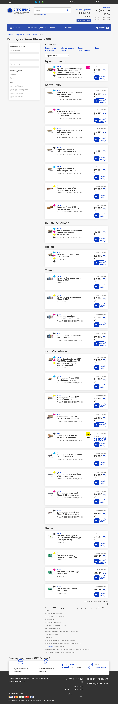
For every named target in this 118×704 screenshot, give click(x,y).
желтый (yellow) (18, 93)
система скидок (101, 667)
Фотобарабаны (84, 51)
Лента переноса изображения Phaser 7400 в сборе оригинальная (69, 233)
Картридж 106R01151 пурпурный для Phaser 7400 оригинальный (68, 114)
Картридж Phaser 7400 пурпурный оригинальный (68, 208)
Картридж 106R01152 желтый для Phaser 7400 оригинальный (69, 133)
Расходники (32, 28)
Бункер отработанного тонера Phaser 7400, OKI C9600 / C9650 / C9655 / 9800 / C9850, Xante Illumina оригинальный (69, 72)
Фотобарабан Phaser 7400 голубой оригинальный (68, 379)
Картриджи (49, 51)
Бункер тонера (50, 48)
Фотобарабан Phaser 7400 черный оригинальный (68, 436)
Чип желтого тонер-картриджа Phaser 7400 (67, 556)
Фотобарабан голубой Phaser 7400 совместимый (69, 456)
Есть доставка (49, 647)
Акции (52, 28)
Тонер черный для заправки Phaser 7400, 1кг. (69, 336)
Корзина (102, 28)
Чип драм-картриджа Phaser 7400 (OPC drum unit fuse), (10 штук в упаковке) (69, 538)
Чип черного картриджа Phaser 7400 (67, 589)
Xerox (14, 74)
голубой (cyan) (17, 86)
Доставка (43, 28)
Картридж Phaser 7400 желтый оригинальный (67, 189)
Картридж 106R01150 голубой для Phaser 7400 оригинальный (69, 94)
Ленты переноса (67, 48)
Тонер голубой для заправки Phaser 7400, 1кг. (69, 279)
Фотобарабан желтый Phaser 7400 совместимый (69, 475)
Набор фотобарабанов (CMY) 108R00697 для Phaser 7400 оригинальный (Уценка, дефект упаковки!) (69, 362)
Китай (14, 78)
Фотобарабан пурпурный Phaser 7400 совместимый (68, 494)
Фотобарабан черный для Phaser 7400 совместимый (68, 513)
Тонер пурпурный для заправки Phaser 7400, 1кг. (68, 317)
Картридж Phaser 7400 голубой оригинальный (66, 170)
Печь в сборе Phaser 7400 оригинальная (68, 255)
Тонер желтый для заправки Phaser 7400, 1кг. (69, 298)
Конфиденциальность (17, 681)
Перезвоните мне (84, 20)
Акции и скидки (14, 679)
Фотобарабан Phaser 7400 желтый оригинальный (68, 398)
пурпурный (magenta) (20, 90)
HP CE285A (43, 14)
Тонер (80, 48)
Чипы (97, 48)
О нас (60, 28)
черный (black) (17, 97)
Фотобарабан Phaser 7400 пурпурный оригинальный (68, 417)
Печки (63, 51)
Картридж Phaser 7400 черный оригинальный (66, 151)
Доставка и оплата (42, 679)
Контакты (69, 28)
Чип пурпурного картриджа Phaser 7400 (68, 573)
